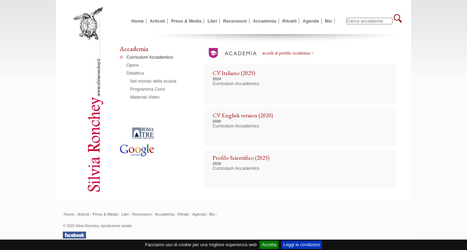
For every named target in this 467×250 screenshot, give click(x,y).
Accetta (269, 244)
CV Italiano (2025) (234, 73)
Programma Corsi (147, 89)
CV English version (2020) (243, 115)
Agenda (311, 21)
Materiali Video (144, 97)
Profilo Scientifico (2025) (241, 157)
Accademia (265, 21)
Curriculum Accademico (150, 57)
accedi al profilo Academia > (288, 53)
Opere (133, 65)
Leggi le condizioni (301, 244)
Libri (212, 21)
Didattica (135, 73)
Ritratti (289, 21)
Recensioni (235, 21)
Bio (328, 21)
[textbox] (369, 21)
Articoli (157, 21)
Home (137, 21)
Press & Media (186, 21)
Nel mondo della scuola (153, 81)
